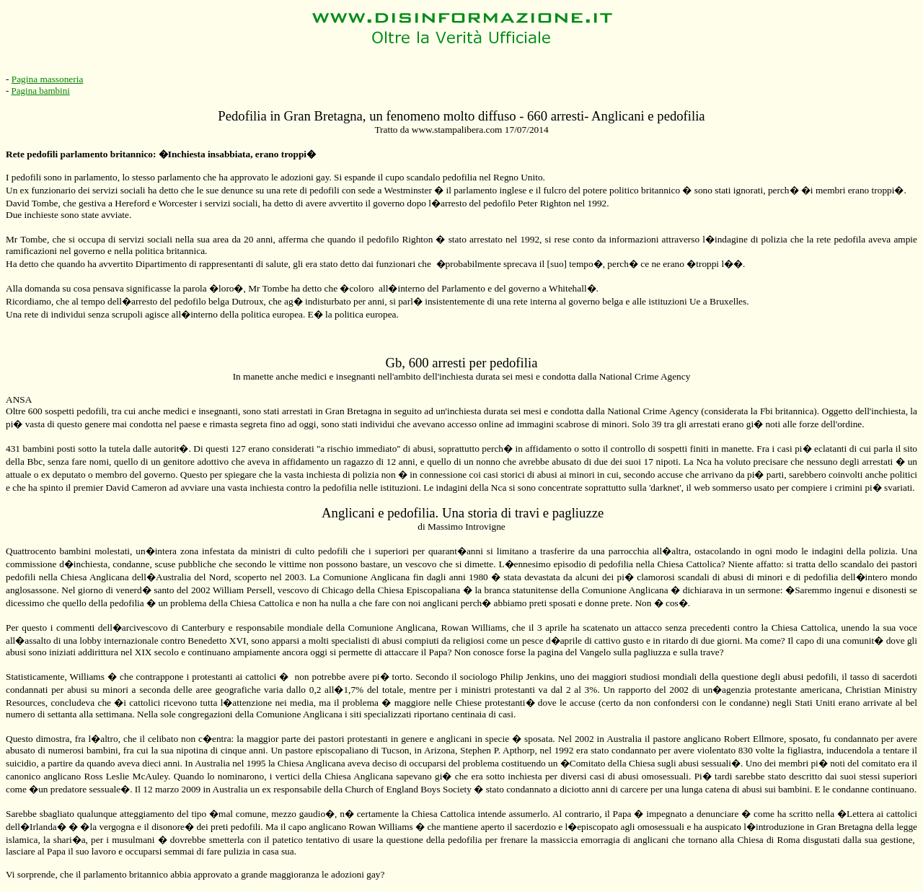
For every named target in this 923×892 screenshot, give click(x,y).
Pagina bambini (41, 90)
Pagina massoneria (48, 79)
